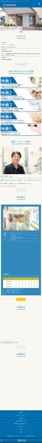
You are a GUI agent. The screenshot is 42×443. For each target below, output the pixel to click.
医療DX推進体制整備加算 (7, 59)
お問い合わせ (21, 426)
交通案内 (21, 412)
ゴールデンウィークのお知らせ (8, 44)
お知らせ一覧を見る (21, 64)
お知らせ (21, 429)
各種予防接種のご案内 (21, 420)
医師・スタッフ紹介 (21, 415)
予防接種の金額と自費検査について (21, 423)
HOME (21, 432)
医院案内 (21, 418)
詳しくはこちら (21, 189)
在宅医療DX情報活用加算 (7, 51)
